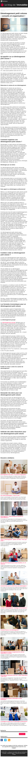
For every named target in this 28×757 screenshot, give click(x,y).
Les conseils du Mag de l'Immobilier (12, 9)
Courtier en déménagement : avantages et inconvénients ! (14, 608)
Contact (14, 754)
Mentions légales (11, 753)
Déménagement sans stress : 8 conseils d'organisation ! (14, 474)
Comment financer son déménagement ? (10, 630)
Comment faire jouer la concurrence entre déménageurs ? (14, 585)
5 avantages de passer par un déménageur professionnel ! (14, 721)
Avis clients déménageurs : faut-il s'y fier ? (10, 495)
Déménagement (23, 9)
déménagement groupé (8, 322)
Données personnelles (20, 753)
